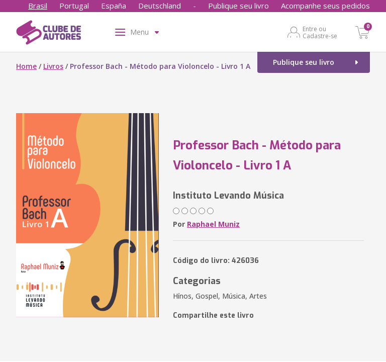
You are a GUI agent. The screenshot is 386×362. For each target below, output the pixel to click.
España (113, 6)
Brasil (37, 6)
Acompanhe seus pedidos (325, 6)
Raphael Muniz (213, 224)
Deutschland (159, 6)
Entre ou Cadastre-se (320, 32)
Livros (53, 66)
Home (26, 66)
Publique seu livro (238, 6)
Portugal (74, 6)
